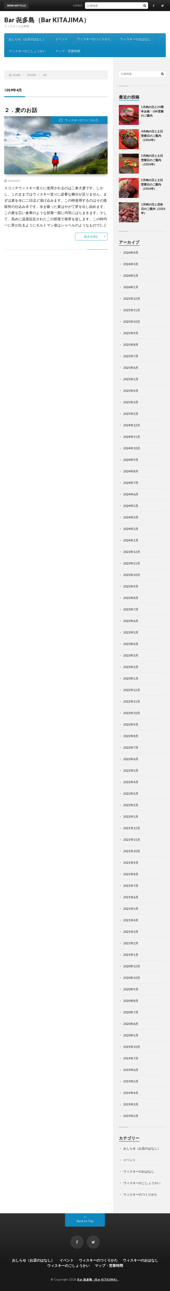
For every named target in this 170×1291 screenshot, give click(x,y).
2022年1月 (130, 816)
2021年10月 (131, 851)
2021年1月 (130, 955)
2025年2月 (130, 414)
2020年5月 (130, 1035)
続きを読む (91, 236)
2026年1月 (130, 287)
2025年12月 (131, 298)
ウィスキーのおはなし (135, 39)
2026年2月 (130, 275)
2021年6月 (130, 897)
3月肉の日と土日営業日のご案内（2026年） (152, 160)
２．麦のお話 (20, 110)
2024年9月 (130, 460)
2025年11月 (131, 310)
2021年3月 (130, 931)
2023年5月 (130, 632)
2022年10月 (131, 713)
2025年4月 (130, 390)
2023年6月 (130, 621)
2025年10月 (131, 321)
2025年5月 (130, 379)
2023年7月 (130, 609)
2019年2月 (130, 1116)
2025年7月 (130, 356)
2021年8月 (130, 874)
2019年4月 (130, 1093)
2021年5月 (130, 908)
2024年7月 (130, 483)
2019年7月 (130, 1058)
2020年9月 (130, 989)
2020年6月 (130, 1024)
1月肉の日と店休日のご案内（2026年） (153, 209)
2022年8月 (130, 736)
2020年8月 (130, 1001)
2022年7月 (130, 747)
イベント (61, 39)
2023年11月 (131, 563)
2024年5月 (130, 506)
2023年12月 (131, 552)
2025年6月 (130, 367)
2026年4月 (130, 252)
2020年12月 (131, 966)
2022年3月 (130, 793)
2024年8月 (130, 471)
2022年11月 (131, 701)
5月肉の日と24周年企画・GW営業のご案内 (102, 5)
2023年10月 (131, 575)
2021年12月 (131, 828)
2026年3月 (130, 264)
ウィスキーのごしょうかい (27, 51)
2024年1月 (130, 540)
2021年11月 (131, 839)
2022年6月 (130, 759)
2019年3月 (130, 1104)
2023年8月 (130, 598)
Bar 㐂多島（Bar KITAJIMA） (47, 20)
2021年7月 (130, 885)
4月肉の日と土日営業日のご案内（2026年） (152, 135)
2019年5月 (130, 1081)
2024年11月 (131, 437)
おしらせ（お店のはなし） (27, 39)
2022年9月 (130, 724)
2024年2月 (130, 529)
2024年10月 (131, 448)
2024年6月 (130, 494)
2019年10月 (131, 1047)
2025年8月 (130, 344)
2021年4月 (130, 920)
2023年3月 (130, 655)
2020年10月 (131, 978)
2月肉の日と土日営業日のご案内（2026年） (152, 184)
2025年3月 (130, 402)
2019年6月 (130, 1070)
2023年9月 (130, 586)
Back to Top (85, 1221)
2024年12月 (131, 425)
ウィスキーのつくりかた (94, 39)
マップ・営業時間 (67, 51)
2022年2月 (130, 805)
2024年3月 (130, 517)
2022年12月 (131, 690)
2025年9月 (130, 333)
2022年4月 (130, 782)
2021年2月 (130, 943)
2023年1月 (130, 678)
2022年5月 (130, 770)
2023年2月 (130, 667)
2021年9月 (130, 862)
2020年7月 (130, 1012)
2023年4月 (130, 644)
